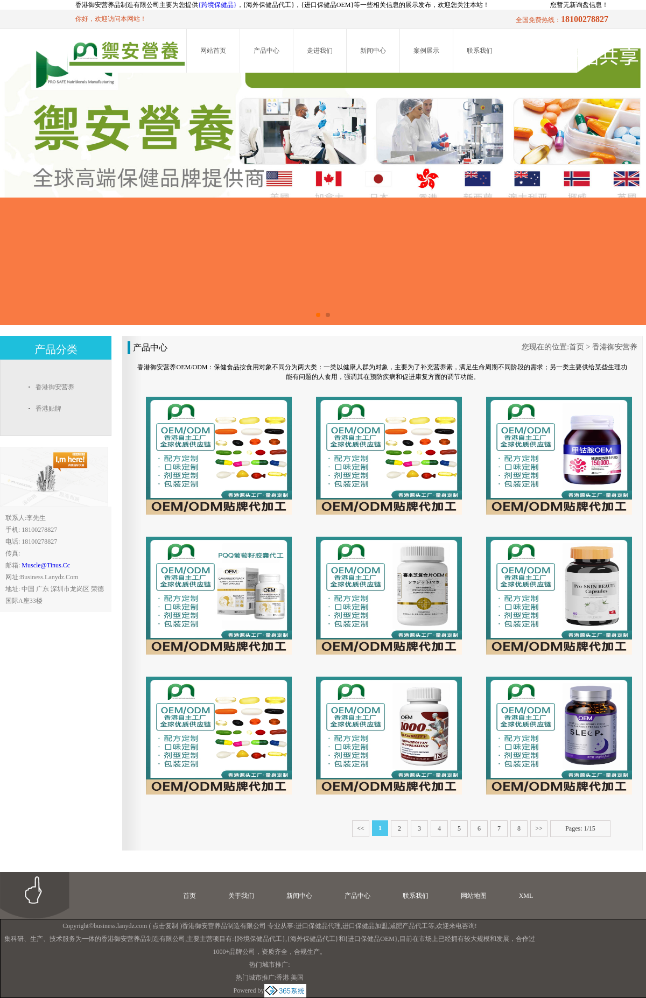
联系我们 (480, 50)
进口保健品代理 (318, 926)
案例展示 (426, 50)
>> (539, 828)
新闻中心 (373, 50)
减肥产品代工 (408, 926)
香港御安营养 (614, 347)
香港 (282, 977)
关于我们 (241, 895)
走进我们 (320, 50)
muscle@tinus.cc (46, 565)
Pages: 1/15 (580, 828)
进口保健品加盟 (365, 926)
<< (360, 828)
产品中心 (266, 50)
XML (526, 895)
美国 (297, 977)
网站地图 (474, 895)
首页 (576, 347)
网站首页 (213, 50)
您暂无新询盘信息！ (579, 5)
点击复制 (165, 926)
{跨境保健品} (217, 5)
